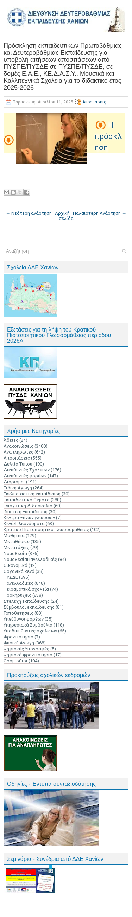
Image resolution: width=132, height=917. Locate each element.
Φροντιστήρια (18, 637)
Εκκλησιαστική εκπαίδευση (32, 493)
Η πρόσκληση (108, 136)
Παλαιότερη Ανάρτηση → (99, 213)
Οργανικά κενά (19, 571)
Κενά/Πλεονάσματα (24, 523)
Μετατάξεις (16, 547)
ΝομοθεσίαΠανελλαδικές (30, 559)
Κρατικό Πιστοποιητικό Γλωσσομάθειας (46, 529)
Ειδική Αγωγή (18, 487)
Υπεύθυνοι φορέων (24, 619)
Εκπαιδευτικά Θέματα (27, 499)
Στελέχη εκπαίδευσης (27, 601)
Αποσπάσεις (94, 102)
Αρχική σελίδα (64, 215)
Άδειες (11, 440)
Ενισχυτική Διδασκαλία (28, 505)
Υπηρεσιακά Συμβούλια (28, 625)
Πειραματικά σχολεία (26, 589)
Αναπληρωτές (18, 452)
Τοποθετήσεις (18, 613)
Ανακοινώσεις (18, 446)
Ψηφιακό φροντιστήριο (28, 654)
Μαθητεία (14, 535)
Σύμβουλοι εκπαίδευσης (29, 607)
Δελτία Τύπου (18, 464)
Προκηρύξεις (17, 595)
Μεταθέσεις (17, 541)
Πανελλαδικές (18, 583)
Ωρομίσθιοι (15, 660)
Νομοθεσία (15, 553)
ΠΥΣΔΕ (11, 577)
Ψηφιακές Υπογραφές (26, 648)
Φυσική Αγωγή (19, 642)
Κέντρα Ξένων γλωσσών (29, 517)
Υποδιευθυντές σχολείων (30, 631)
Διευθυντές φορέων (25, 475)
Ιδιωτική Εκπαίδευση (26, 511)
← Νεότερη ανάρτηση (29, 213)
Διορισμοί (14, 481)
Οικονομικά (15, 565)
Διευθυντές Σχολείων (27, 470)
